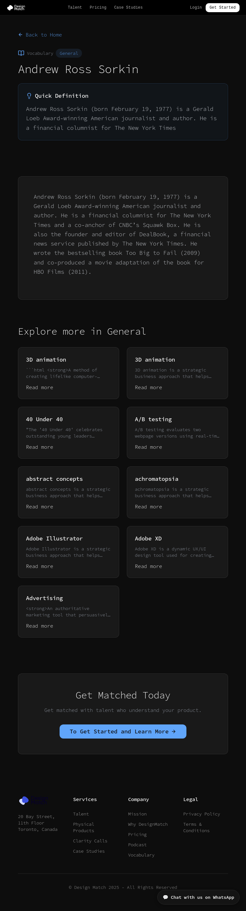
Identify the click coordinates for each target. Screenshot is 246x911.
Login (196, 7)
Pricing (98, 7)
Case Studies (128, 7)
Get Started (222, 7)
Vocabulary (141, 855)
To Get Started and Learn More (123, 731)
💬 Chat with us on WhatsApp (198, 897)
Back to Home (40, 34)
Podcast (137, 845)
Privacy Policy (201, 814)
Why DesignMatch (148, 824)
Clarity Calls (90, 841)
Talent (75, 7)
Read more (39, 387)
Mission (137, 814)
